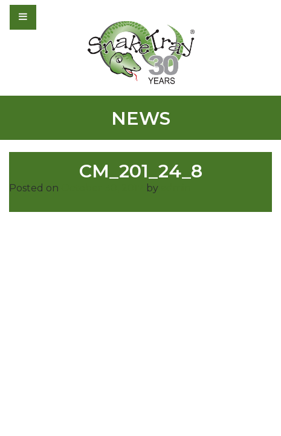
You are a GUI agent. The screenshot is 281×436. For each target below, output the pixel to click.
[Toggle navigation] (56, 17)
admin (176, 188)
